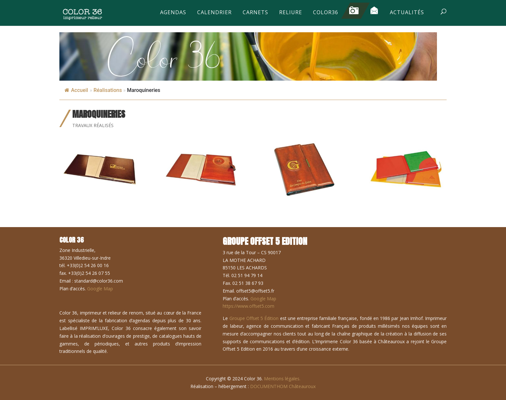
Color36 (325, 13)
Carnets (255, 13)
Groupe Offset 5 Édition (254, 318)
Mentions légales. (282, 378)
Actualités (407, 13)
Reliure (290, 13)
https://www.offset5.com (248, 306)
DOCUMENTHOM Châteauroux (283, 386)
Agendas (173, 13)
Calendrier (214, 13)
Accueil (76, 90)
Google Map (100, 288)
